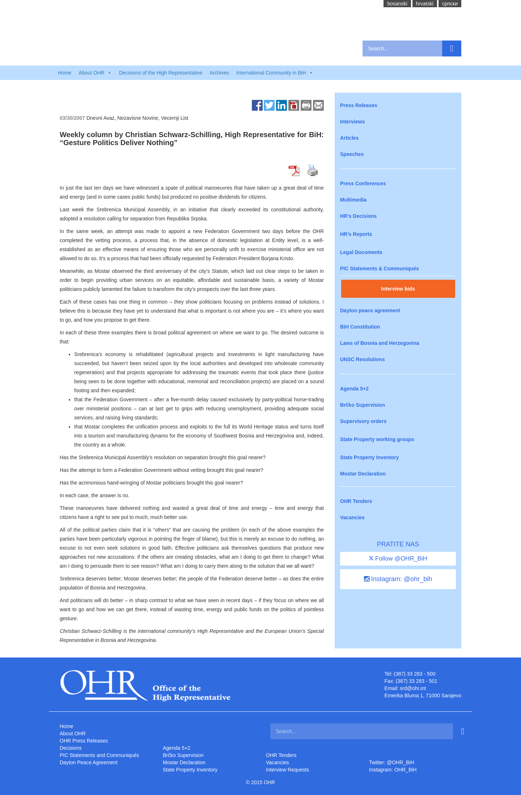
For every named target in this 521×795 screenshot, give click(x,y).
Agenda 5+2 (354, 389)
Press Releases (358, 105)
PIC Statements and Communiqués (99, 755)
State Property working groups (377, 439)
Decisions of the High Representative (160, 73)
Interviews (352, 121)
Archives (219, 73)
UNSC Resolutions (362, 359)
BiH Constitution (360, 327)
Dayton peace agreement (370, 310)
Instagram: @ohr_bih (398, 579)
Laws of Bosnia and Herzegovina (379, 343)
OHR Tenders (356, 501)
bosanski (397, 4)
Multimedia (353, 200)
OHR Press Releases (84, 741)
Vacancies (352, 517)
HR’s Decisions (358, 216)
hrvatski (424, 4)
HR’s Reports (356, 234)
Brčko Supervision (362, 405)
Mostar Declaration (363, 474)
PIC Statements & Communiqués (379, 268)
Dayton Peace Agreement (89, 762)
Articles (349, 138)
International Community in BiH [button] (274, 72)
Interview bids (398, 289)
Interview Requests (287, 770)
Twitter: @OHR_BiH (391, 762)
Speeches (352, 154)
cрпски (450, 4)
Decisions (71, 748)
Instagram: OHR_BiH (392, 770)
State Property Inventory (369, 457)
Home (64, 73)
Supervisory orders (363, 421)
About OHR (73, 733)
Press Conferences (363, 183)
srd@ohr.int (413, 688)
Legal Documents (361, 252)
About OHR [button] (95, 72)
